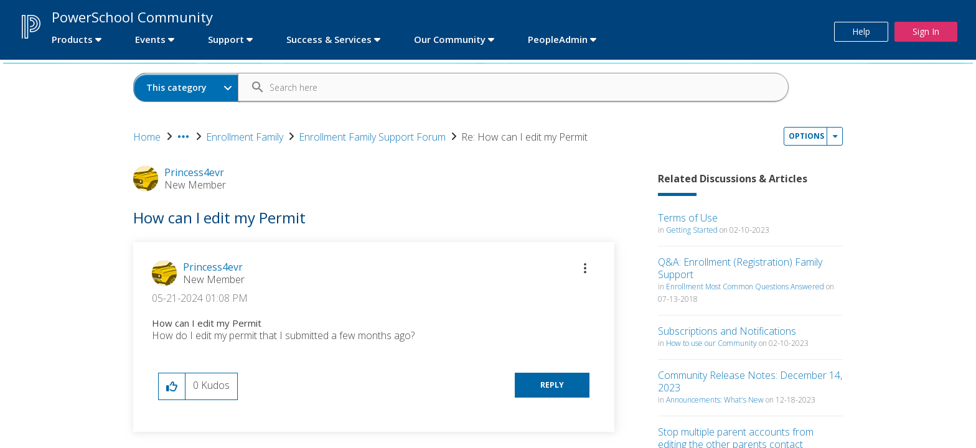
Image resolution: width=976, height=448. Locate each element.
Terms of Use (688, 218)
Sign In (926, 31)
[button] (585, 268)
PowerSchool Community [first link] (132, 16)
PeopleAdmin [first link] (558, 39)
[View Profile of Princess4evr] (213, 267)
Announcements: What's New (715, 399)
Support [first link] (226, 39)
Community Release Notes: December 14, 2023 (750, 381)
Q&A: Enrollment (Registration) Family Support (740, 268)
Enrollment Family (244, 137)
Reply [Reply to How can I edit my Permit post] (552, 385)
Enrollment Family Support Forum (372, 137)
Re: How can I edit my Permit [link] (524, 137)
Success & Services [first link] (329, 39)
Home (147, 137)
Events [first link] (150, 39)
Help (861, 31)
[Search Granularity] (186, 87)
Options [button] (806, 136)
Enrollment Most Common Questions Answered (745, 286)
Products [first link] (72, 39)
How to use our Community (711, 343)
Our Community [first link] (450, 39)
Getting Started (692, 230)
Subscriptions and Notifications (727, 331)
